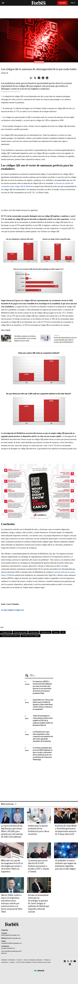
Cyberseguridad (20, 632)
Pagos (55, 632)
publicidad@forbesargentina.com (10, 935)
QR (63, 632)
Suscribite (62, 3)
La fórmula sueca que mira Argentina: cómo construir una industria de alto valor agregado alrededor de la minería (43, 736)
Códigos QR (6, 632)
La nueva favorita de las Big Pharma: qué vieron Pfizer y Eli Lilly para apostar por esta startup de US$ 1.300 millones (12, 831)
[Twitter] (68, 961)
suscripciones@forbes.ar (8, 948)
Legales (12, 962)
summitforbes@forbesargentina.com (11, 943)
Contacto (19, 960)
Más (41, 675)
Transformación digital (30, 636)
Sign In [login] (73, 3)
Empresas (33, 632)
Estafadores (45, 632)
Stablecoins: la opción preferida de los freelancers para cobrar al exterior (38, 830)
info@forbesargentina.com (13, 938)
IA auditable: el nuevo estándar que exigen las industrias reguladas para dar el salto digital (65, 865)
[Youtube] (75, 961)
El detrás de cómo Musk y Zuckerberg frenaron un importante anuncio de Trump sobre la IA (66, 830)
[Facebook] (65, 961)
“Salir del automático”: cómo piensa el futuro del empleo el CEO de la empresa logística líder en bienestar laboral (43, 720)
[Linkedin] (70, 964)
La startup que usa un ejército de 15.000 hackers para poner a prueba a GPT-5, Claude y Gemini (38, 866)
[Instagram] (71, 961)
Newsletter (12, 960)
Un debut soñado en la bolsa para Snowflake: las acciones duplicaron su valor (25, 338)
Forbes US (4, 73)
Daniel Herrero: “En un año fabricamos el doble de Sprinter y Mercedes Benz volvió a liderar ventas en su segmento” (43, 704)
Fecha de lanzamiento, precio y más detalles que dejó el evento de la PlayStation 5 (65, 340)
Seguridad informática (10, 636)
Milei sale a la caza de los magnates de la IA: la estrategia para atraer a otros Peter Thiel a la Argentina (12, 866)
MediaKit (4, 960)
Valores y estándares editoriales (33, 960)
